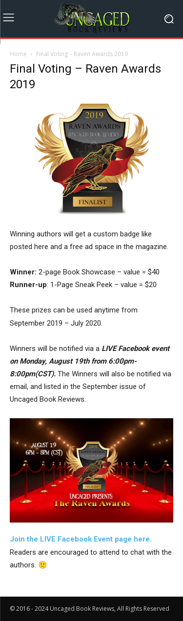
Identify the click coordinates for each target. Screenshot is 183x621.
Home (18, 54)
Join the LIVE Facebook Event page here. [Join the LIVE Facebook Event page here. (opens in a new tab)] (81, 539)
